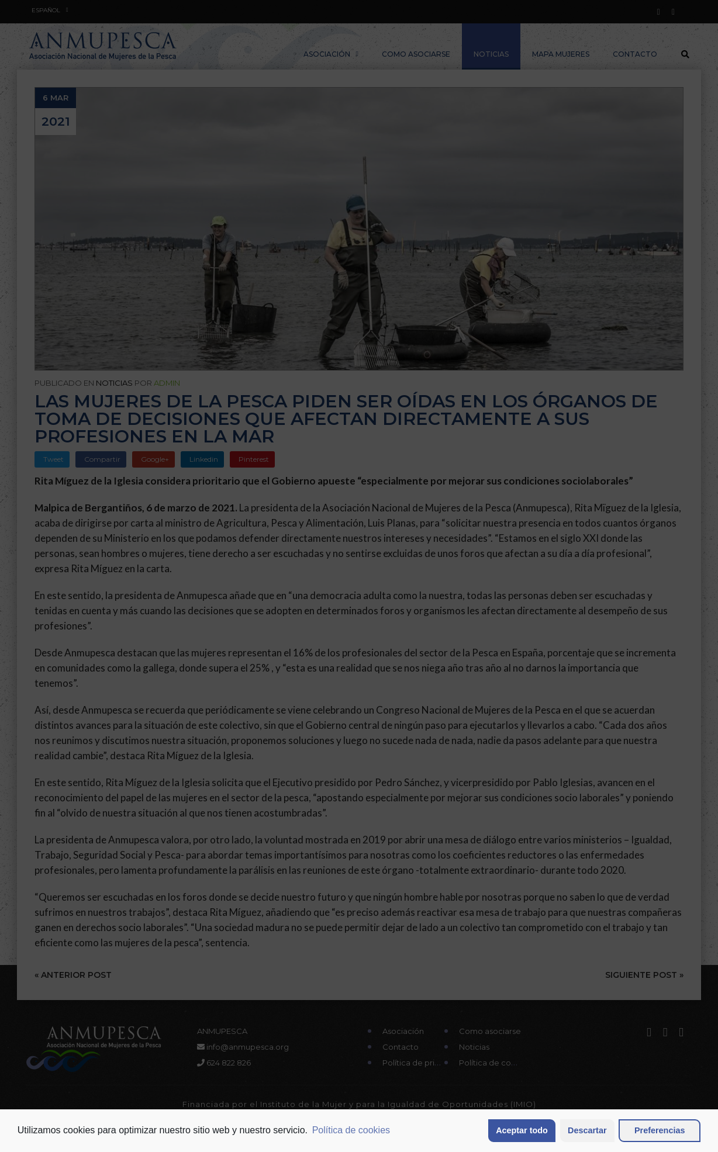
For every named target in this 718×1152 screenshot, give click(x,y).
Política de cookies (351, 1130)
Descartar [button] (587, 1130)
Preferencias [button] (659, 1130)
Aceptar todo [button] (522, 1130)
